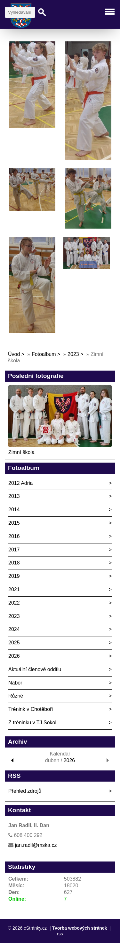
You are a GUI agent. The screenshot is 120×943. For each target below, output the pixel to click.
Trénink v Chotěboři (30, 709)
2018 (14, 562)
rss (60, 933)
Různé (15, 695)
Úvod (14, 354)
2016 (14, 536)
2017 (14, 549)
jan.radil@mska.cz (36, 845)
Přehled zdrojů (24, 791)
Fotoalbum (44, 354)
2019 (14, 576)
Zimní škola (21, 452)
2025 (14, 642)
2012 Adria (20, 483)
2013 (14, 496)
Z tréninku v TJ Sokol (32, 722)
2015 (14, 523)
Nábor (15, 682)
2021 (14, 589)
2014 (14, 509)
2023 (73, 354)
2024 (14, 629)
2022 (14, 603)
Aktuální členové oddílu (34, 669)
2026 (14, 656)
